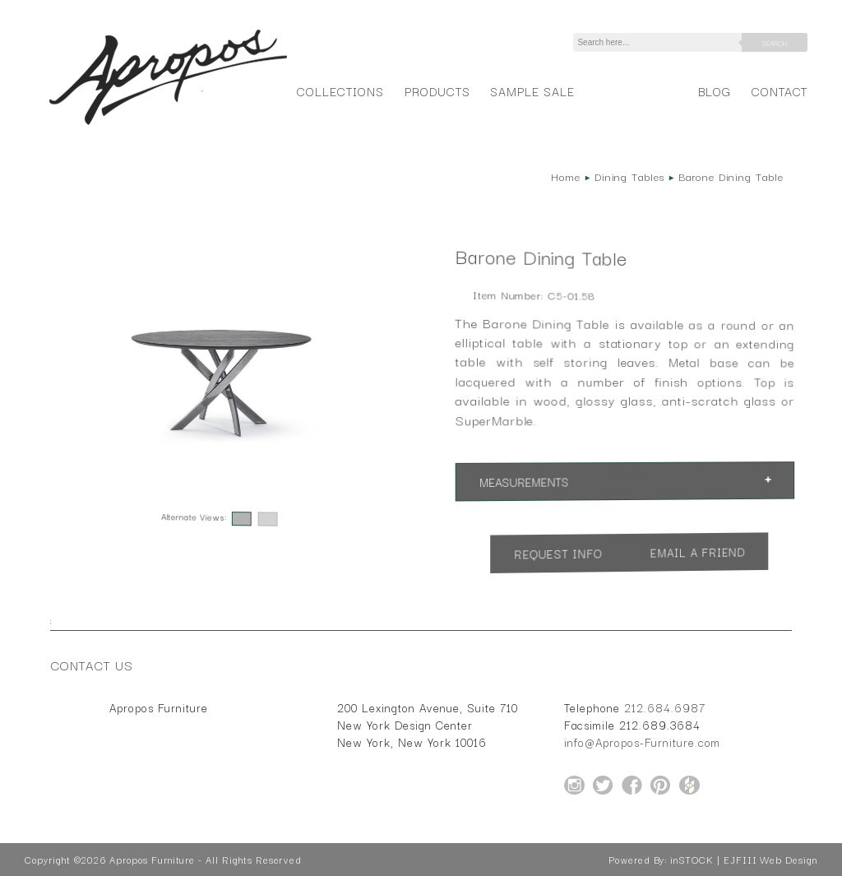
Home (566, 176)
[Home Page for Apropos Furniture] (168, 125)
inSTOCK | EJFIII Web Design (743, 859)
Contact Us (92, 664)
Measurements (523, 481)
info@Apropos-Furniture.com (642, 742)
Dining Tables (629, 176)
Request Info (558, 553)
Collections (340, 90)
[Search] (660, 42)
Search (774, 43)
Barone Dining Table (731, 176)
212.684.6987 (665, 707)
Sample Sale (532, 90)
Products (437, 90)
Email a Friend (697, 551)
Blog (714, 90)
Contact (780, 90)
